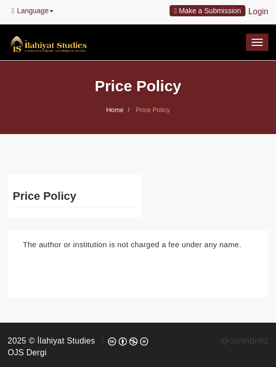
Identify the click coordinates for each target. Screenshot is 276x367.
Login (258, 11)
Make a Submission (207, 11)
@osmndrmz (244, 340)
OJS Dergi (27, 352)
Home (114, 110)
